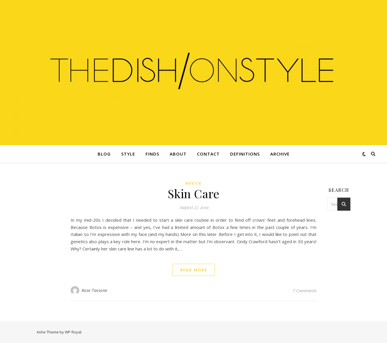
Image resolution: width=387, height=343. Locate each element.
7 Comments (304, 290)
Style (128, 154)
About (178, 154)
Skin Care (194, 193)
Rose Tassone (94, 290)
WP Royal (73, 332)
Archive (280, 154)
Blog (104, 154)
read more (193, 269)
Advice (193, 183)
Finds (152, 154)
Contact (208, 154)
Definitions (245, 154)
